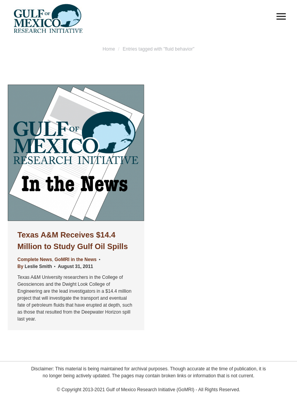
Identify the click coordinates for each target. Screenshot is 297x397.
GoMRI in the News (76, 259)
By (34, 266)
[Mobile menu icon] (281, 16)
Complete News (34, 259)
